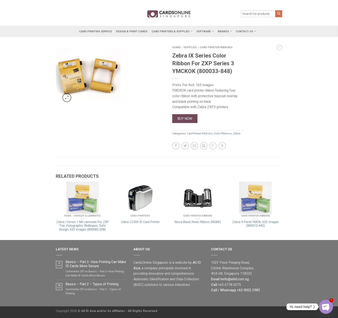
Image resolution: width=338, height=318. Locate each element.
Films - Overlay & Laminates (82, 215)
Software (203, 31)
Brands (223, 31)
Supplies (190, 47)
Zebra (236, 133)
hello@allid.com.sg (235, 279)
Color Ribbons (223, 133)
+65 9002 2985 (248, 290)
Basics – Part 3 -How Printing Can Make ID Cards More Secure (96, 264)
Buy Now (184, 119)
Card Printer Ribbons (216, 47)
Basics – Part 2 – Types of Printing (92, 284)
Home (176, 47)
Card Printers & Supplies (170, 31)
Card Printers (140, 215)
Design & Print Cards (131, 31)
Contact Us (244, 31)
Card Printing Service (95, 31)
